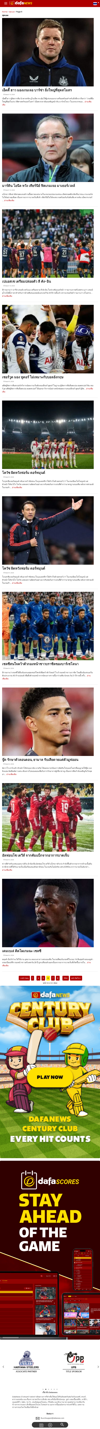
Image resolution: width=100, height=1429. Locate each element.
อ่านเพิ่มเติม (9, 200)
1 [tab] (43, 1389)
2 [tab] (45, 1389)
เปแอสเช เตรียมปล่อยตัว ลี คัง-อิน (26, 281)
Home (4, 12)
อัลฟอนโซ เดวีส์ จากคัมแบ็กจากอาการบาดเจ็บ (35, 855)
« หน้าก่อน (24, 978)
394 (66, 978)
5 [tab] (54, 1389)
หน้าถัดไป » (76, 978)
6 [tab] (57, 1389)
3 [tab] (48, 1389)
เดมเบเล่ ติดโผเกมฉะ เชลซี (21, 951)
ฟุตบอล (12, 12)
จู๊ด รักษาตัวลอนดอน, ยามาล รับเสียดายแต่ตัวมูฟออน (40, 759)
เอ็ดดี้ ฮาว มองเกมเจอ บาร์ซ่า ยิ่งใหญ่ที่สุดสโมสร (37, 90)
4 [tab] (51, 1389)
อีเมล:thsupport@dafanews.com (50, 1418)
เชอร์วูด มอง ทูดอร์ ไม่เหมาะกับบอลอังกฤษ (32, 377)
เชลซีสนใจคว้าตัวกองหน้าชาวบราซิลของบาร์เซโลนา (40, 664)
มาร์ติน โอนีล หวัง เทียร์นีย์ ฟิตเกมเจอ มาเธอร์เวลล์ (38, 185)
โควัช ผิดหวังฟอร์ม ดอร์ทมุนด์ (23, 472)
